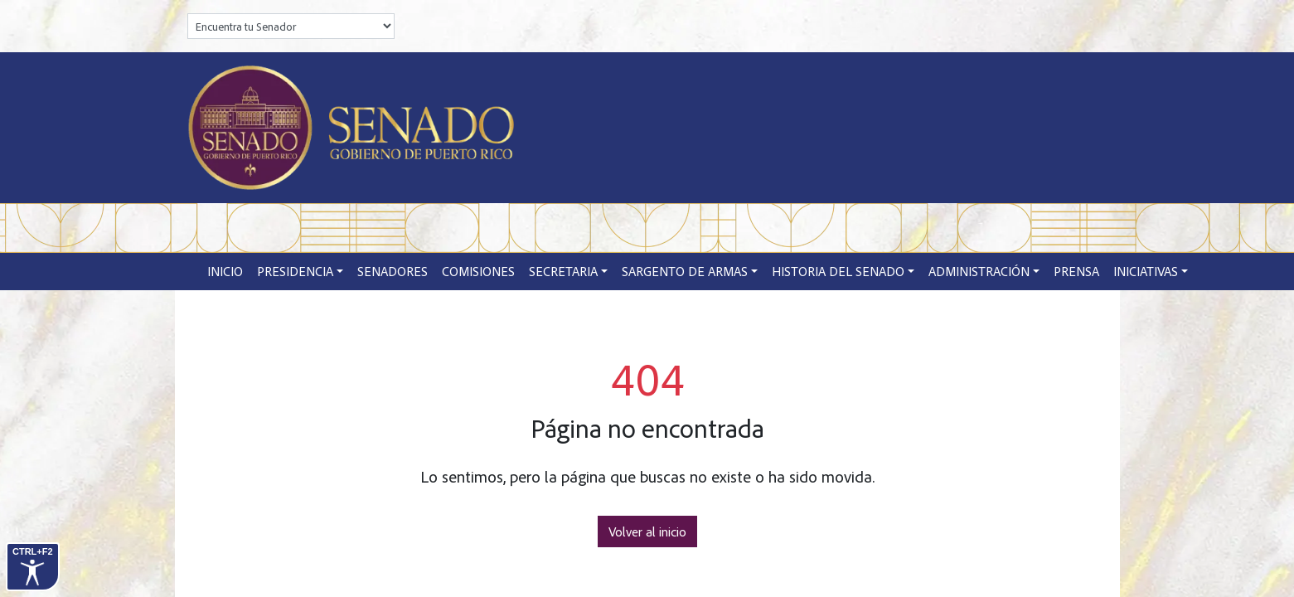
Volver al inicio (647, 531)
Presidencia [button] (295, 271)
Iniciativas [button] (1145, 271)
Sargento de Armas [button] (685, 271)
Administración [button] (979, 271)
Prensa (1076, 271)
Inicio (225, 271)
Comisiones (478, 271)
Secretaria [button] (563, 271)
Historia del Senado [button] (838, 271)
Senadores (392, 271)
